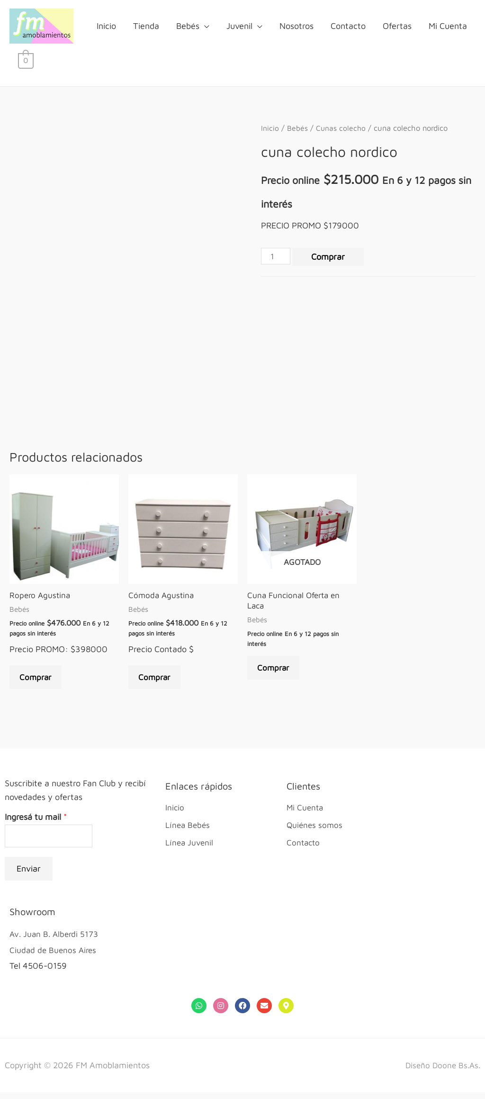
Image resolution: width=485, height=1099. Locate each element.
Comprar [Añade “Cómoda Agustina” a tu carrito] (157, 681)
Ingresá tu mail (36, 822)
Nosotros (296, 26)
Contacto (348, 26)
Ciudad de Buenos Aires (54, 957)
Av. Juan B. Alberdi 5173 (55, 941)
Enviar (29, 876)
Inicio (106, 26)
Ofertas (397, 26)
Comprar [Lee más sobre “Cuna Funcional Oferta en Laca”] (276, 672)
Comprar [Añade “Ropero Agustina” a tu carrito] (38, 681)
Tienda (146, 26)
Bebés (187, 26)
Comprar (330, 258)
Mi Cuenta (448, 26)
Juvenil (239, 26)
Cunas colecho (342, 128)
